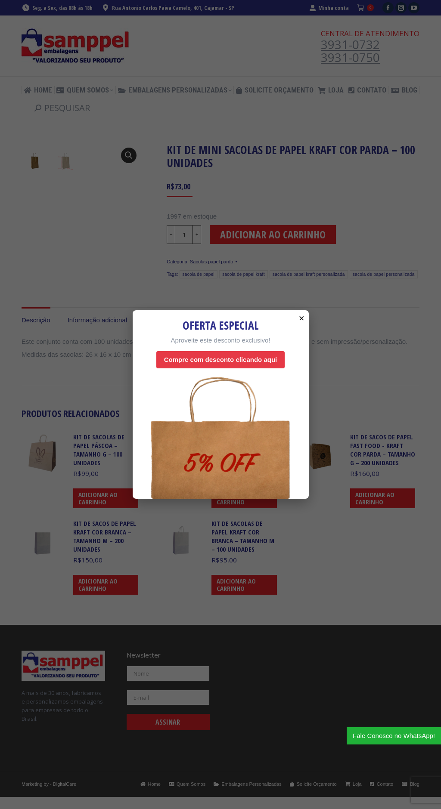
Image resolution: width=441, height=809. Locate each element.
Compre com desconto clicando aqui (220, 359)
